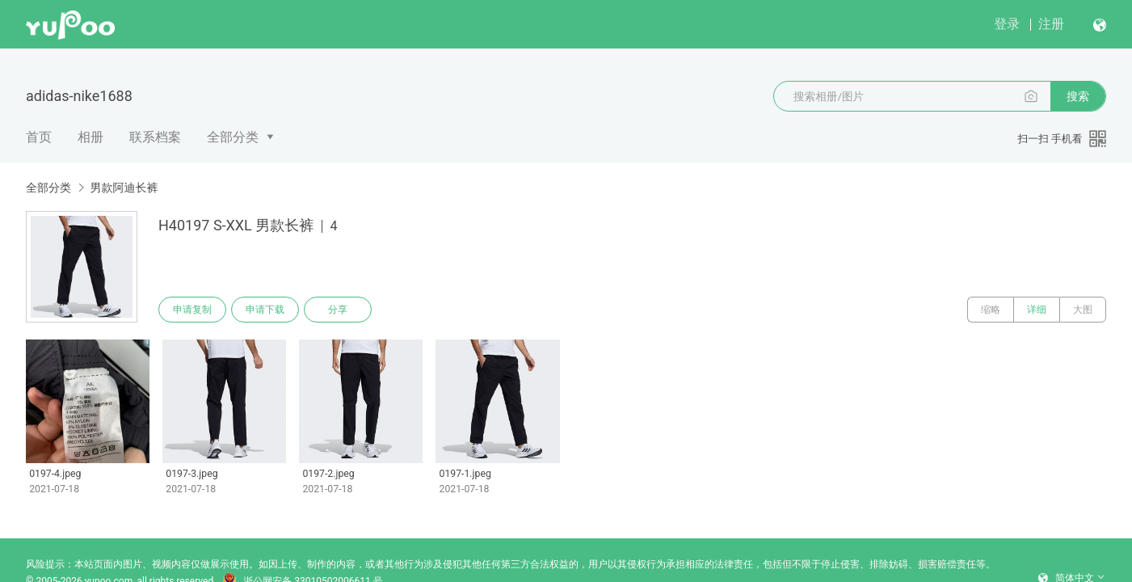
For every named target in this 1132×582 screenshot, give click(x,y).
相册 (90, 137)
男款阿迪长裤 (124, 187)
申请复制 (192, 309)
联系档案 (155, 137)
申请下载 (265, 309)
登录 (1007, 24)
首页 (39, 137)
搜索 (1078, 96)
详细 (1036, 309)
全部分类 (233, 137)
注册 (1051, 24)
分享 (337, 309)
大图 (1082, 309)
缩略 (990, 309)
